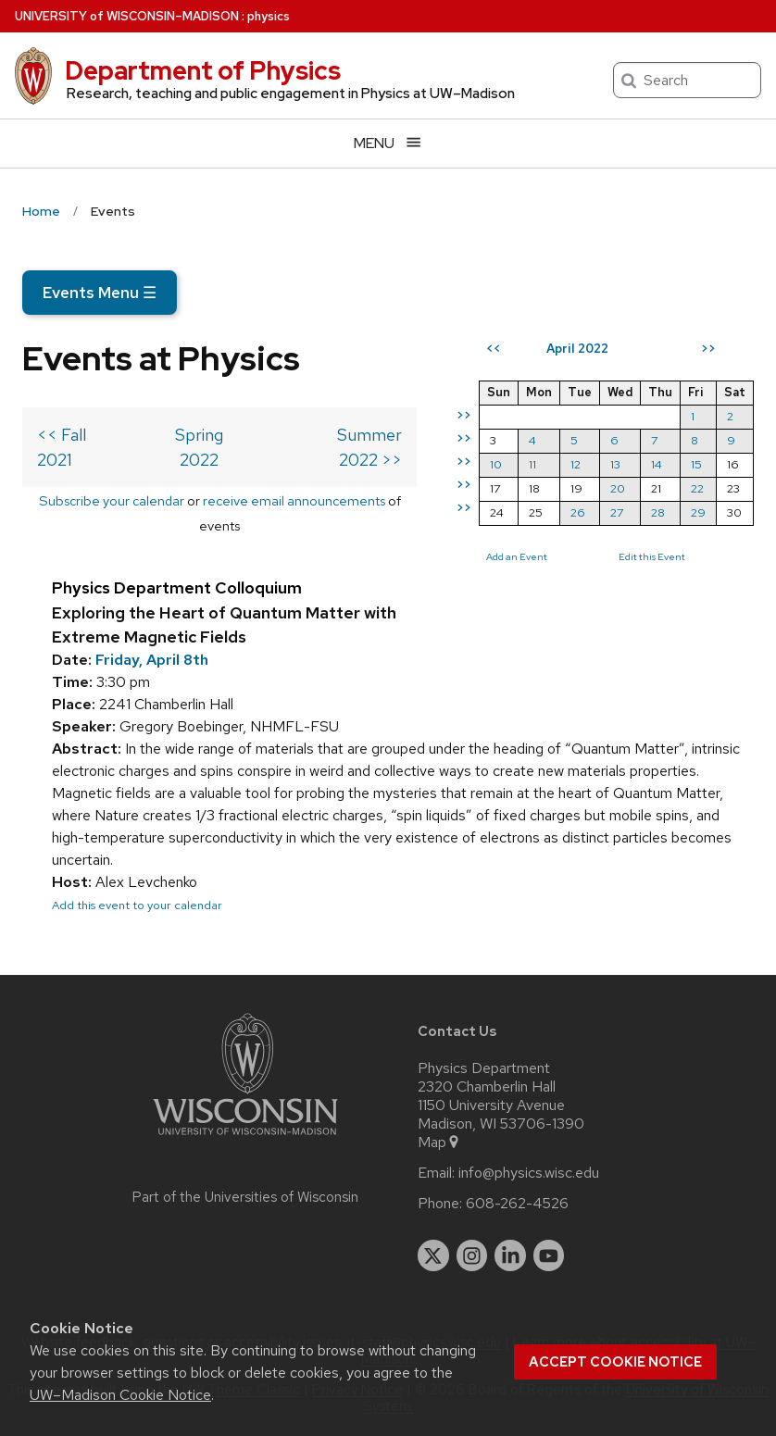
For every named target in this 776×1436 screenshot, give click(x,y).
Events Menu (99, 292)
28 (658, 512)
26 (578, 512)
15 (696, 464)
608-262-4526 (517, 1203)
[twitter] (433, 1255)
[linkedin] (510, 1255)
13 (615, 464)
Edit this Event (652, 556)
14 (656, 464)
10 (496, 464)
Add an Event (516, 556)
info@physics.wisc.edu (528, 1173)
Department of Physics (203, 70)
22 (697, 488)
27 (616, 512)
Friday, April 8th (151, 659)
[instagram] (472, 1255)
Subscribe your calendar (111, 500)
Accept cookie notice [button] (615, 1362)
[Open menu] (388, 143)
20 (617, 488)
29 (698, 512)
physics (268, 16)
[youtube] (549, 1255)
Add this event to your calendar (137, 905)
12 (575, 464)
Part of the (245, 1197)
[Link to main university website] (245, 1138)
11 (532, 464)
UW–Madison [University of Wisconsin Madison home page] (127, 16)
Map (439, 1142)
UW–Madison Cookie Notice (120, 1395)
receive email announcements (294, 500)
